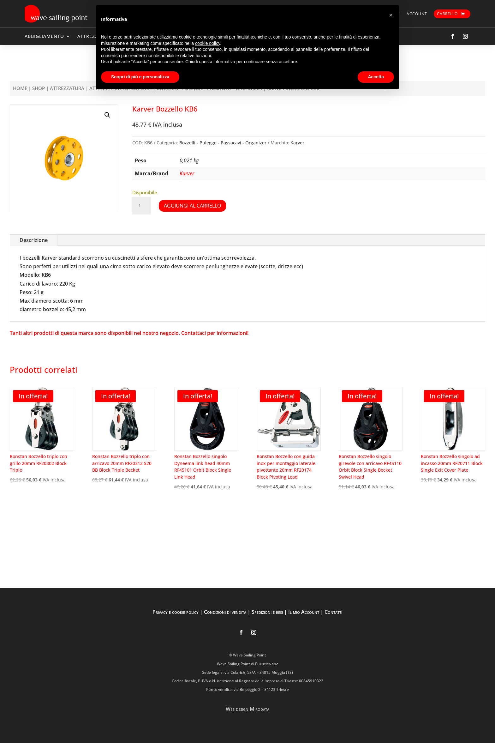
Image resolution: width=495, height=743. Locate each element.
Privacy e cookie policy (175, 611)
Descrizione (34, 240)
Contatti (333, 611)
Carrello (447, 13)
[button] (107, 115)
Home (20, 88)
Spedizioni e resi (267, 611)
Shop (38, 88)
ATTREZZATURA (67, 88)
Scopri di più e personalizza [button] (140, 76)
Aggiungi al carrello (192, 205)
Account (417, 13)
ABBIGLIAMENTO (44, 36)
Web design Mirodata (247, 708)
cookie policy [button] (207, 43)
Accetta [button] (376, 76)
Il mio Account (303, 611)
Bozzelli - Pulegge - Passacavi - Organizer (222, 143)
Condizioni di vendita (225, 611)
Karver (297, 143)
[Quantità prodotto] (141, 205)
